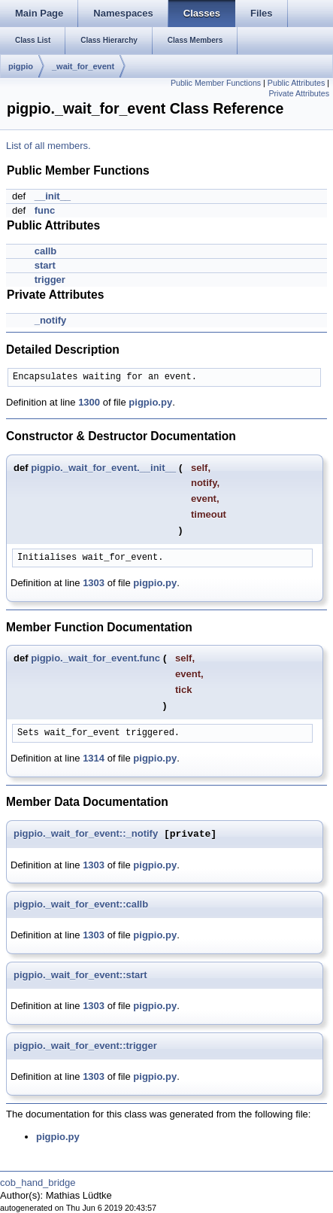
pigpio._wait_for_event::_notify (86, 834)
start (45, 265)
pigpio (20, 66)
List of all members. (48, 145)
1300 (89, 402)
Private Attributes (298, 93)
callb (46, 251)
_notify (51, 320)
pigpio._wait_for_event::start (80, 974)
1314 (93, 758)
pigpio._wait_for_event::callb (81, 904)
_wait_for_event (83, 66)
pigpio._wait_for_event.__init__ (103, 467)
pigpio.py (150, 402)
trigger (50, 279)
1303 (93, 582)
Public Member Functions (216, 82)
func (45, 210)
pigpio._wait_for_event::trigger (85, 1045)
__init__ (53, 196)
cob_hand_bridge (37, 1182)
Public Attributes (296, 82)
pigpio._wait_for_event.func (95, 658)
